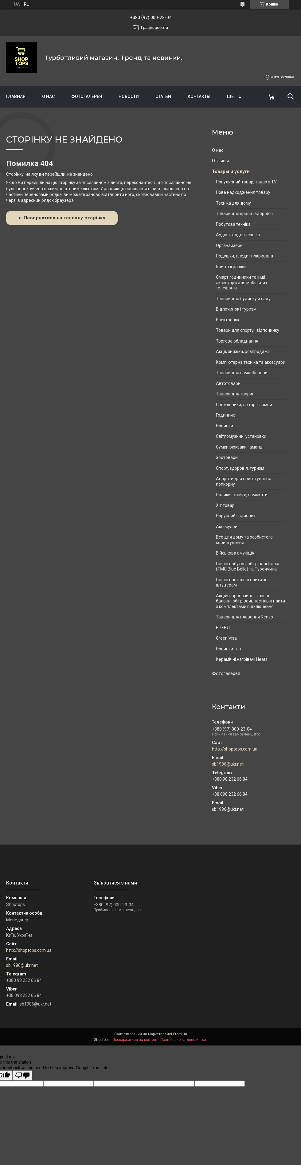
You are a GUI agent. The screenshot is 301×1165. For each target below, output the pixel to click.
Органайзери (229, 245)
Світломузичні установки (241, 436)
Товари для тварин (235, 393)
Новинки (224, 425)
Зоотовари (227, 457)
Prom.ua (180, 1034)
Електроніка (228, 319)
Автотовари (228, 383)
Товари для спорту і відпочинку (247, 330)
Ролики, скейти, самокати (242, 494)
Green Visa (226, 638)
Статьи (163, 96)
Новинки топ (228, 648)
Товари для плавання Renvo (244, 616)
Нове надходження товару (243, 192)
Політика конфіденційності (183, 1040)
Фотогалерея (86, 96)
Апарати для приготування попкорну (243, 481)
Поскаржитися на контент (135, 1040)
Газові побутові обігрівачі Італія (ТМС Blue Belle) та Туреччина (247, 566)
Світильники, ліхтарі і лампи (244, 404)
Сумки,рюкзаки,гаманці (240, 447)
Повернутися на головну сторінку (65, 218)
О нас (48, 96)
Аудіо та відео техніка (238, 234)
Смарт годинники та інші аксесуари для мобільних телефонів (241, 282)
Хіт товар (225, 505)
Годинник (225, 415)
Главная (15, 96)
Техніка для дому (233, 203)
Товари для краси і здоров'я (244, 213)
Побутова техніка (233, 224)
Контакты (199, 96)
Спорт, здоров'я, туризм (240, 468)
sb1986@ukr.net (228, 764)
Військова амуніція (235, 553)
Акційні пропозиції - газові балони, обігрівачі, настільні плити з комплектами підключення (250, 601)
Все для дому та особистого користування (244, 540)
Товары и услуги (231, 171)
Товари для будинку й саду (243, 298)
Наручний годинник (236, 515)
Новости (129, 96)
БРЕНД (223, 627)
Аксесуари (226, 526)
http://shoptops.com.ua (234, 749)
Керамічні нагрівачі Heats (242, 659)
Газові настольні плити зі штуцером (241, 582)
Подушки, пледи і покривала (244, 255)
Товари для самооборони (242, 372)
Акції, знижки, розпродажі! (243, 351)
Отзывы (220, 160)
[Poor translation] (22, 1075)
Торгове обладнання (237, 341)
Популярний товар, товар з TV (246, 181)
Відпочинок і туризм (236, 309)
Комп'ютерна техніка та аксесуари (250, 362)
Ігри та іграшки (231, 266)
